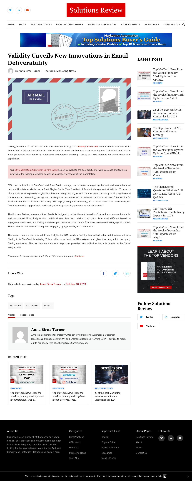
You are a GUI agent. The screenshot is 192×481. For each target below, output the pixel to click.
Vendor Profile (109, 458)
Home (11, 24)
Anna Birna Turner (29, 71)
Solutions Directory (102, 24)
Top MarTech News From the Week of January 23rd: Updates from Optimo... (168, 74)
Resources (152, 24)
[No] (188, 476)
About (139, 442)
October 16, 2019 (76, 284)
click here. (78, 256)
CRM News (16, 388)
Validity (48, 306)
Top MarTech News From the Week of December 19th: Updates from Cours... (168, 170)
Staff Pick (74, 458)
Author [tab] (11, 314)
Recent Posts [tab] (27, 314)
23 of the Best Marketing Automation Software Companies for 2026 (107, 396)
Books (105, 436)
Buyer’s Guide (130, 24)
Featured (73, 447)
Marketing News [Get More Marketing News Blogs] (66, 71)
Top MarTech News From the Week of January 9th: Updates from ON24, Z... (168, 150)
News (22, 24)
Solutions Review (144, 436)
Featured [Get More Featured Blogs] (50, 71)
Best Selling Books (69, 24)
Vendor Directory (110, 447)
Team (139, 447)
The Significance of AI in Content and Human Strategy (167, 131)
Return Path (32, 306)
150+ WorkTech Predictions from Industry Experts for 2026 (168, 212)
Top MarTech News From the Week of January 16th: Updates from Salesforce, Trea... (68, 396)
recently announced (87, 146)
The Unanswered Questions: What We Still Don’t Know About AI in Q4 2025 (168, 192)
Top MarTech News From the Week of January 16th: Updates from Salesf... (168, 94)
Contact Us (172, 24)
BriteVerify (15, 306)
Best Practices (41, 24)
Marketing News (77, 452)
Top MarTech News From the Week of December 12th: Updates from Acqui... (168, 232)
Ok (165, 476)
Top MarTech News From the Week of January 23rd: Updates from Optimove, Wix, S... (27, 396)
